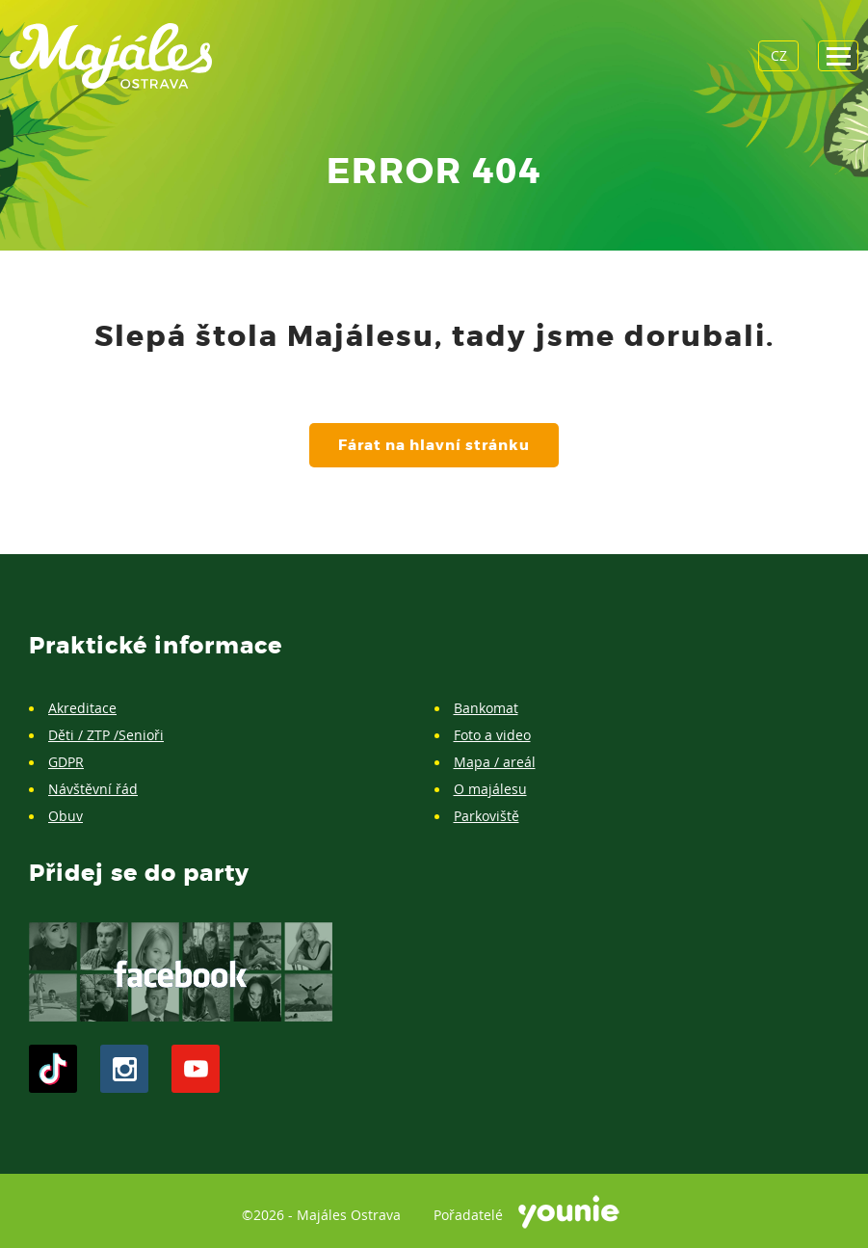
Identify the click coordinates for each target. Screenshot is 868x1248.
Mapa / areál (495, 762)
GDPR (66, 762)
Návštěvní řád (93, 789)
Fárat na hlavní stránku (434, 445)
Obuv (65, 816)
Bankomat (486, 708)
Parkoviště (486, 816)
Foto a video (492, 735)
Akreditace (82, 708)
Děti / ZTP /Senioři (106, 735)
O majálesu (490, 789)
